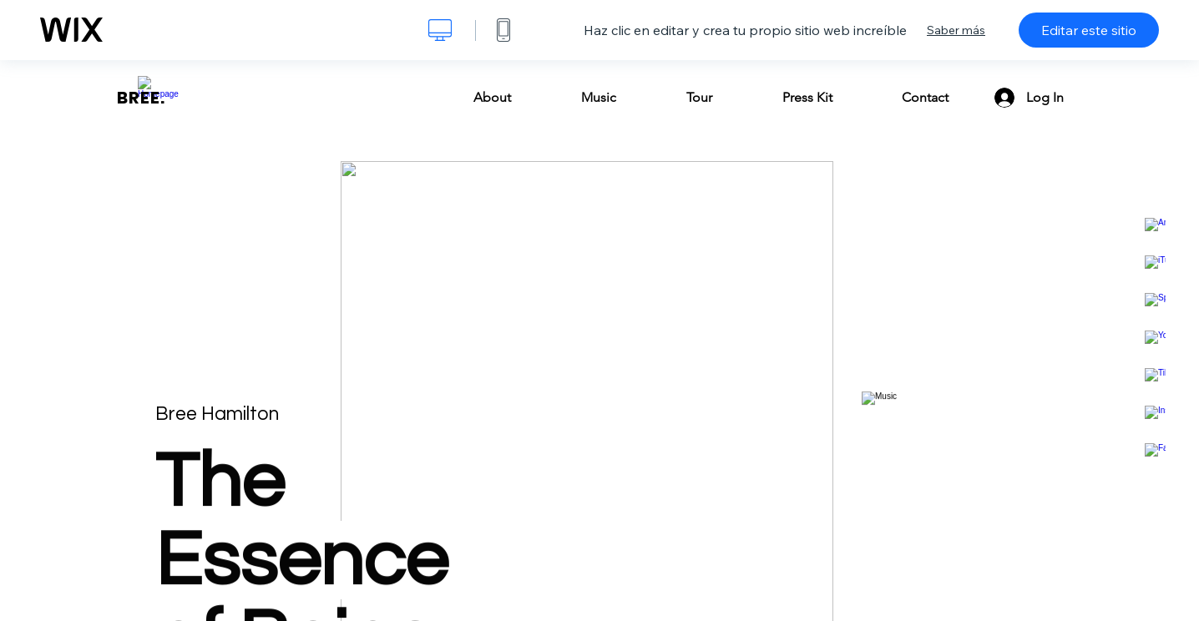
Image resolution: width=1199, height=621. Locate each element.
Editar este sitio (1088, 30)
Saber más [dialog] (956, 30)
